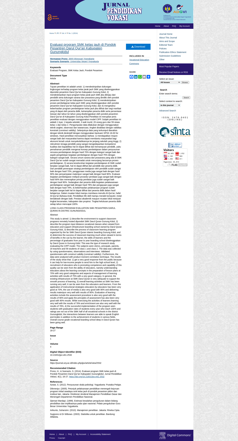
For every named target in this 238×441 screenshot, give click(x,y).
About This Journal (168, 37)
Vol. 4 (64, 33)
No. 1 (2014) (73, 33)
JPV (57, 33)
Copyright (61, 438)
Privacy (52, 438)
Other (162, 59)
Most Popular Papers (169, 66)
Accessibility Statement (100, 434)
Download (138, 46)
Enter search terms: (168, 93)
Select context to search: (170, 101)
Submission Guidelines (170, 56)
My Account (81, 434)
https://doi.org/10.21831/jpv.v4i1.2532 (86, 376)
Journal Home (165, 34)
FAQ (70, 434)
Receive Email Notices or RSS (173, 72)
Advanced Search (167, 110)
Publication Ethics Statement (172, 52)
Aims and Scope (167, 41)
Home (51, 33)
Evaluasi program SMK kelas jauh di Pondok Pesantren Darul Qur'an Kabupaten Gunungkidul (83, 48)
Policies (163, 48)
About (61, 434)
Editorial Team (166, 45)
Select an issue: (166, 79)
